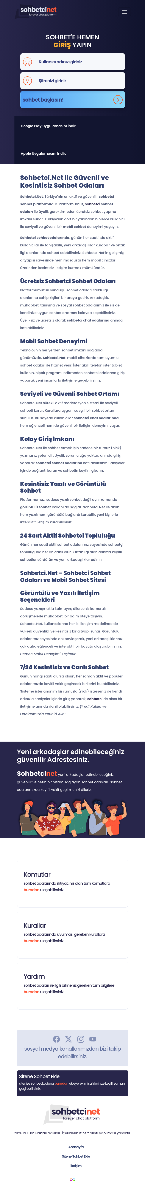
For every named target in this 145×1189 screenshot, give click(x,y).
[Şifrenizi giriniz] (80, 80)
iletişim (75, 1165)
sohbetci (92, 204)
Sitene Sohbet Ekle (76, 1156)
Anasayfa (76, 1146)
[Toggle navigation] (124, 11)
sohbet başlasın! (73, 99)
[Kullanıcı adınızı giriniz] (80, 61)
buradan (31, 889)
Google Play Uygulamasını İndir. (49, 126)
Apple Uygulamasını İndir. (43, 153)
